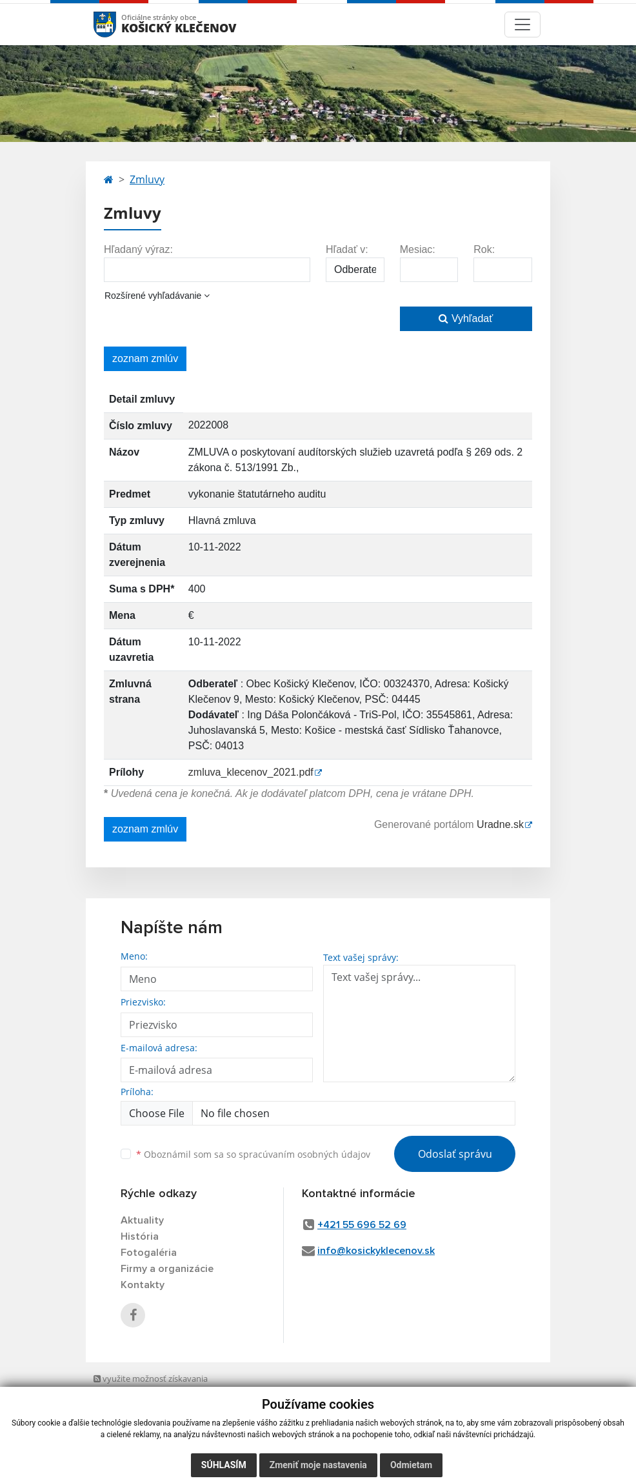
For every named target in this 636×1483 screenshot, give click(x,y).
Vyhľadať (466, 318)
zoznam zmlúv (145, 358)
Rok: (484, 249)
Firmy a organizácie (167, 1269)
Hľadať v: (347, 249)
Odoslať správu (455, 1154)
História (140, 1236)
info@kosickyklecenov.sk (376, 1251)
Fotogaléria (149, 1252)
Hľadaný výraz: (138, 249)
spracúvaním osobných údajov (304, 1154)
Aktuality (142, 1220)
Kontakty (142, 1285)
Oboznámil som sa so (253, 1154)
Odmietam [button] (411, 1465)
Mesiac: (417, 249)
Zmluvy (147, 179)
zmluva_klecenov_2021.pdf (250, 772)
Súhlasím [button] (223, 1465)
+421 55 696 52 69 (361, 1225)
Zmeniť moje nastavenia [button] (318, 1465)
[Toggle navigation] (522, 24)
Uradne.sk (500, 824)
